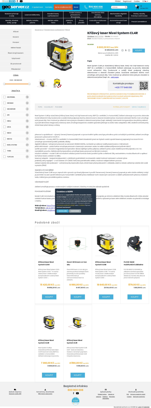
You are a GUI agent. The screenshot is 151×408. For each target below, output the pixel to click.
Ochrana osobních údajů (66, 205)
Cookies (81, 205)
